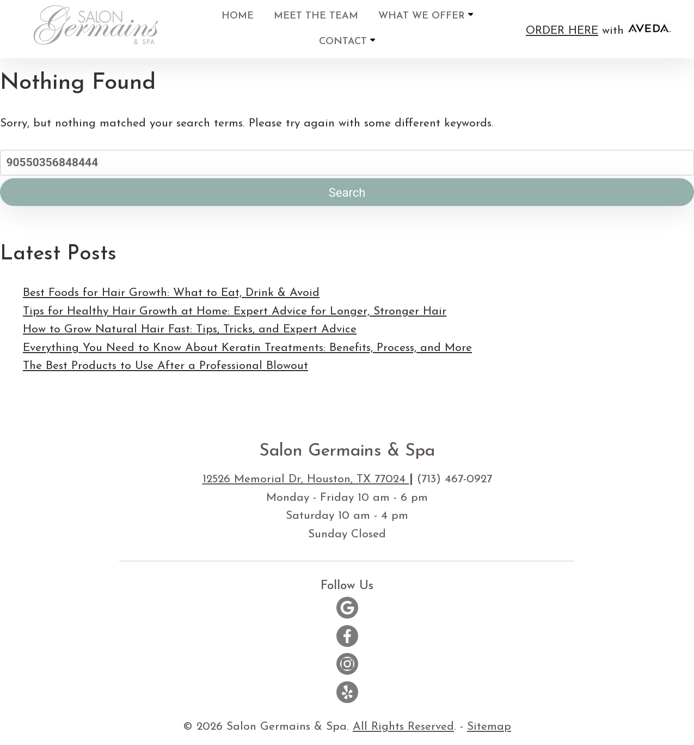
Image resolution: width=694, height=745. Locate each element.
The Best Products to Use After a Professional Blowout (165, 366)
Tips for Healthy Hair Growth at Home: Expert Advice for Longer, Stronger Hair (234, 311)
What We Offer (425, 15)
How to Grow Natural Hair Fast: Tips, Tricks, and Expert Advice (190, 329)
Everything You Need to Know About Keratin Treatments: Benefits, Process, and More (247, 348)
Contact (347, 41)
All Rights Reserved (403, 726)
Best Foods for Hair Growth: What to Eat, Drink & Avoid (171, 293)
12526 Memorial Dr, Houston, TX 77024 (305, 479)
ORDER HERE (562, 31)
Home (238, 16)
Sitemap (489, 726)
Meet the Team (316, 16)
